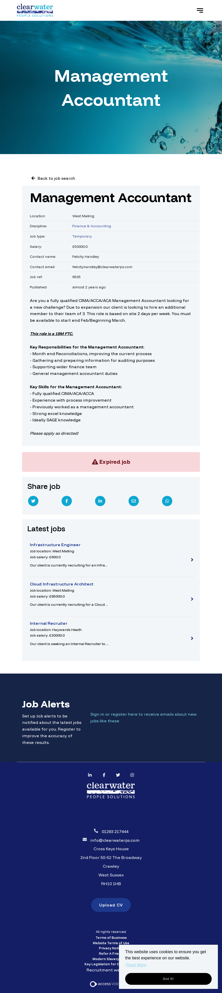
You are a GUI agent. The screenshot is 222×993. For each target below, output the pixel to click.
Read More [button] (136, 965)
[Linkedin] (100, 501)
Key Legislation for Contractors (111, 964)
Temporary (82, 236)
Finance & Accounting (91, 226)
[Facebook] (67, 501)
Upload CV (111, 904)
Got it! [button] (168, 979)
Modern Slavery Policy (111, 959)
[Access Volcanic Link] (109, 983)
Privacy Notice (111, 948)
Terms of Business (111, 937)
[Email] (134, 501)
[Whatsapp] (167, 501)
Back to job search (56, 178)
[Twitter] (33, 501)
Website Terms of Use (111, 943)
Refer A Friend (111, 953)
